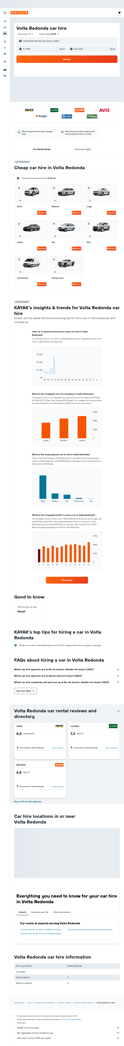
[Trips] (5, 62)
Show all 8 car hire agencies (27, 801)
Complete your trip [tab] (39, 912)
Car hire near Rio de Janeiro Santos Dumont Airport (90, 929)
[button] (5, 13)
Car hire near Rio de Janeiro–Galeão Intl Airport (41, 929)
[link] (67, 580)
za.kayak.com (19, 1003)
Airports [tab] (22, 912)
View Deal (42, 213)
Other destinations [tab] (61, 912)
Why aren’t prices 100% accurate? (68, 1038)
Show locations (58, 748)
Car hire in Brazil (64, 1003)
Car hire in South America (44, 1003)
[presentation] (118, 711)
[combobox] (25, 34)
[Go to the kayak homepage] (19, 12)
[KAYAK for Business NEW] (5, 53)
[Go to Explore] (5, 41)
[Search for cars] (5, 33)
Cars (29, 1003)
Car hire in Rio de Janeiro (83, 1003)
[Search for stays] (5, 27)
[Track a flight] (5, 47)
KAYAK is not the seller (68, 1027)
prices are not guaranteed (71, 1019)
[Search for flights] (5, 21)
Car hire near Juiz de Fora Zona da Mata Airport (41, 933)
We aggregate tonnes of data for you (68, 1033)
